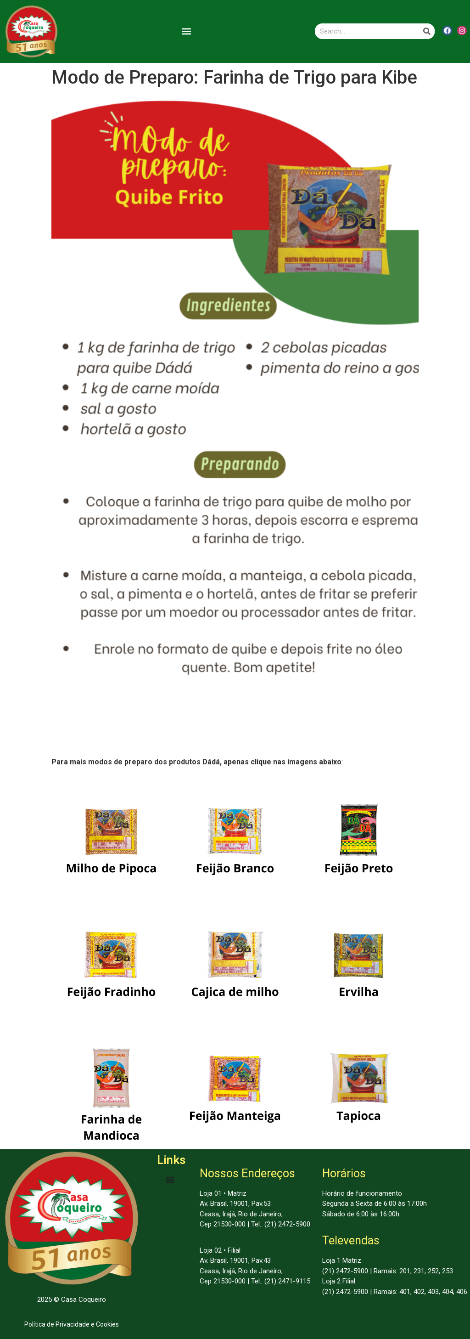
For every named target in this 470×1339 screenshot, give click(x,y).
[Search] (427, 31)
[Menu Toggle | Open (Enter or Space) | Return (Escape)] (169, 1179)
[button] (186, 31)
